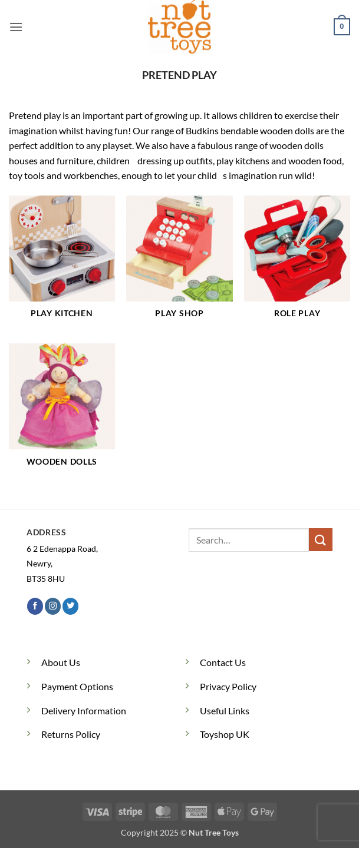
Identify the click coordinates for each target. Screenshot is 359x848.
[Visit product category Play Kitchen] (62, 264)
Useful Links (224, 710)
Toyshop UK (224, 734)
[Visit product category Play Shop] (179, 264)
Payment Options (77, 686)
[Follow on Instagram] (53, 606)
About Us (60, 662)
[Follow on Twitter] (70, 606)
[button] (16, 26)
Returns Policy (70, 734)
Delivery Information (83, 710)
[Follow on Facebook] (35, 606)
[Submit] (320, 539)
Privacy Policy (228, 686)
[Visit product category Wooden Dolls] (62, 411)
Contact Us (223, 662)
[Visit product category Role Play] (297, 264)
